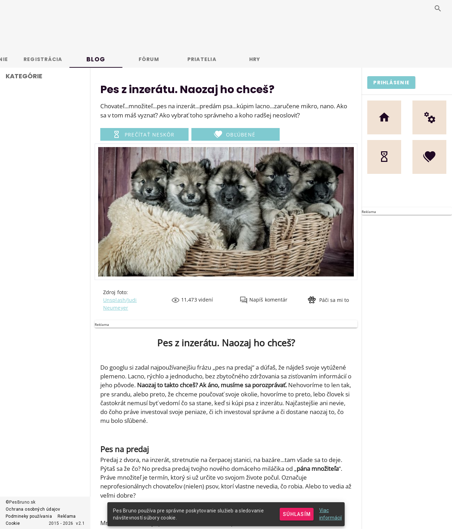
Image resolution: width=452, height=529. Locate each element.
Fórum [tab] (185, 59)
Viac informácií (330, 514)
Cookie (13, 523)
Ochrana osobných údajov (33, 509)
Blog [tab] (132, 59)
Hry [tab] (291, 59)
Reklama (67, 516)
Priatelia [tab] (238, 59)
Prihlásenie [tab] (26, 59)
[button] (144, 134)
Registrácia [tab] (79, 59)
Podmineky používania (29, 516)
